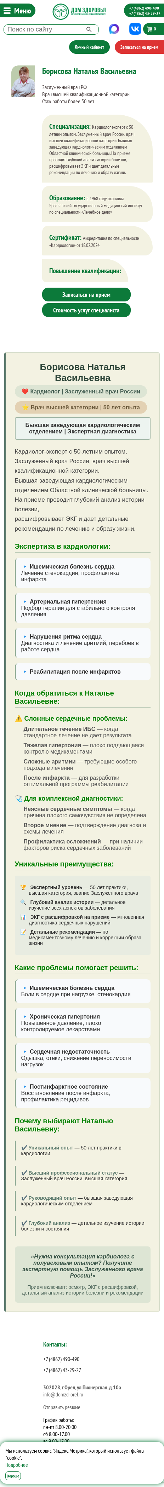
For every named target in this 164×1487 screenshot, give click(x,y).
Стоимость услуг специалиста (86, 310)
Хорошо (13, 1476)
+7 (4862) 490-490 (144, 8)
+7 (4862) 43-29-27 (144, 13)
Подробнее (16, 1464)
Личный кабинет (89, 47)
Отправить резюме (61, 1407)
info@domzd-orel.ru (63, 1394)
